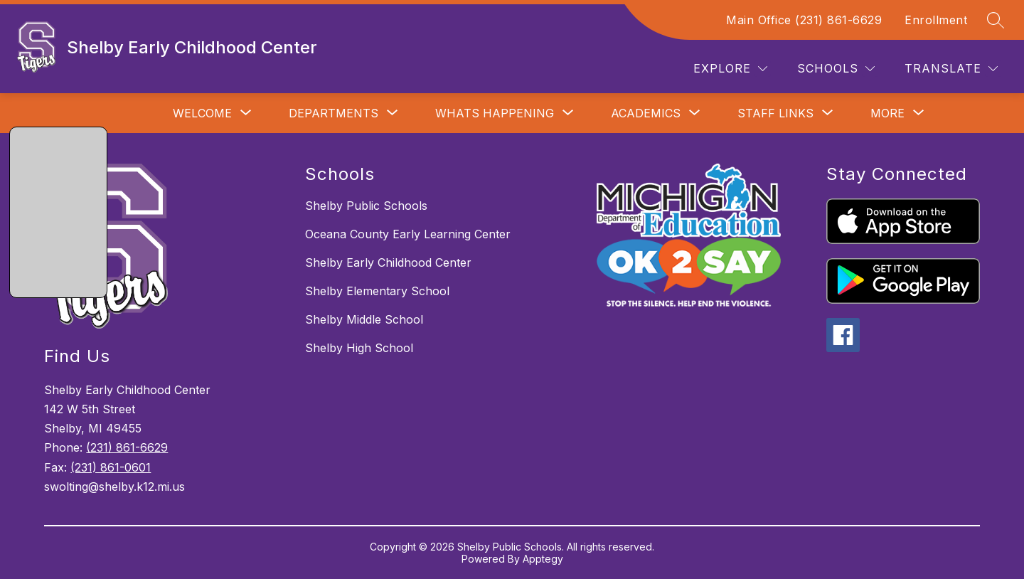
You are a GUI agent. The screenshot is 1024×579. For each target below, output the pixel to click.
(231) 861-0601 (110, 467)
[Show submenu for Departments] (333, 113)
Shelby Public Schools (366, 205)
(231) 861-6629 (127, 447)
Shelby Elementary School (377, 291)
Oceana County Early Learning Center (408, 234)
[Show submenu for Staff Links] (775, 113)
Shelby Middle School (364, 319)
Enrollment (936, 20)
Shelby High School (359, 348)
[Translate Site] (951, 69)
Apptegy (543, 559)
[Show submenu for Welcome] (202, 113)
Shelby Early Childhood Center (388, 262)
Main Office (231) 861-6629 (804, 20)
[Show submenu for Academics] (646, 113)
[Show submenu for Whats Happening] (494, 113)
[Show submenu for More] (887, 113)
